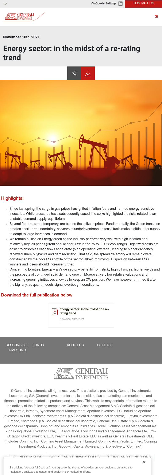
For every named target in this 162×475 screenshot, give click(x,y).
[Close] (144, 469)
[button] (103, 4)
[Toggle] (156, 17)
